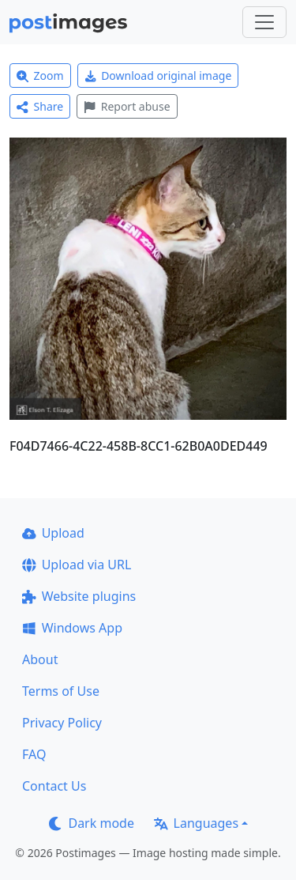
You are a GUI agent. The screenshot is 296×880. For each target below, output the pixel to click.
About (40, 659)
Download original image (158, 75)
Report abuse (127, 106)
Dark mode (91, 823)
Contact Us (54, 786)
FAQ (34, 754)
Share (40, 106)
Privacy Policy (62, 722)
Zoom (40, 75)
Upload (53, 533)
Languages (196, 823)
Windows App (72, 627)
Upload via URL (76, 564)
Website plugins (79, 596)
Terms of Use (60, 691)
